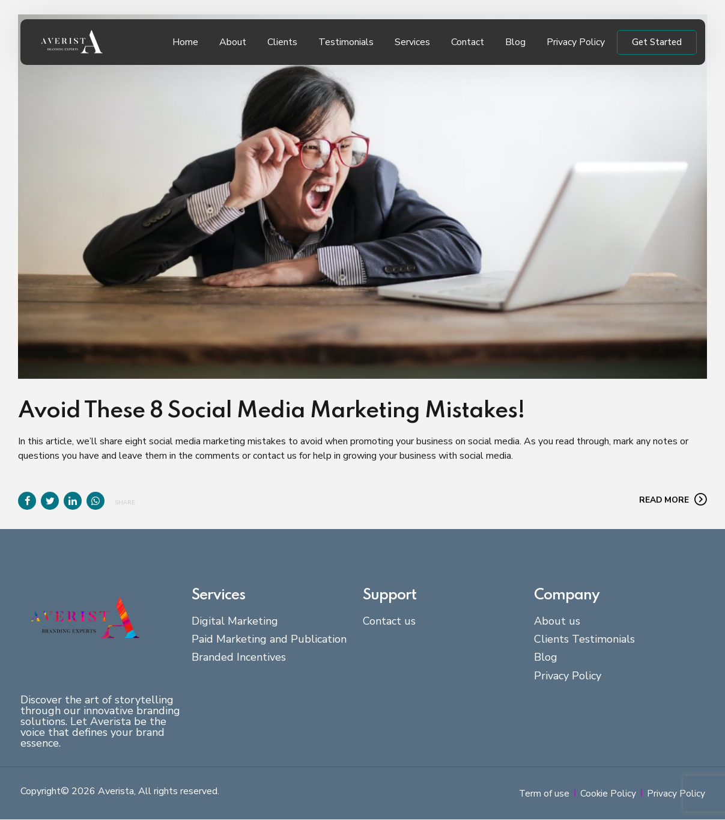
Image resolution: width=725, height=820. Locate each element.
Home (185, 42)
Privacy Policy (576, 42)
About (232, 42)
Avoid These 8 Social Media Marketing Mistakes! (271, 411)
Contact (467, 42)
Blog (515, 42)
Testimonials (346, 42)
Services (412, 42)
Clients (282, 42)
